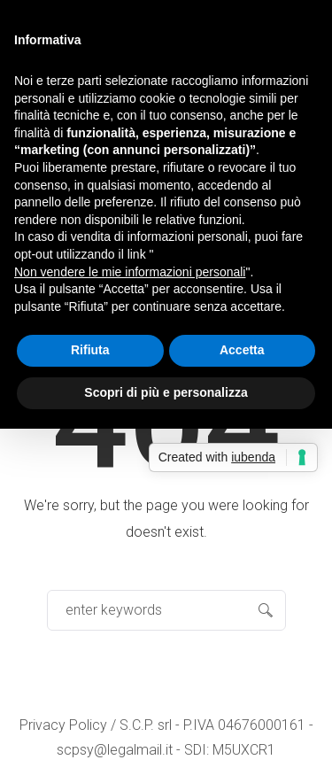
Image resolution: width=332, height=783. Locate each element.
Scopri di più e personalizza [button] (165, 392)
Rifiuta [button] (90, 350)
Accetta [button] (242, 350)
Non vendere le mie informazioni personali (129, 272)
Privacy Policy (63, 725)
